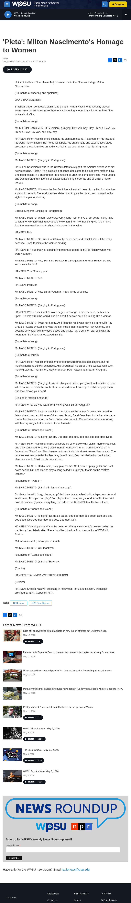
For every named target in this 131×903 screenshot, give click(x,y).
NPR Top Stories (40, 603)
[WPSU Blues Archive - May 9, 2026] (12, 733)
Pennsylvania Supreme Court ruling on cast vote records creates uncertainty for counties (68, 652)
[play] (8, 14)
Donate (119, 4)
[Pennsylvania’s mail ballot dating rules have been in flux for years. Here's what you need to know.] (12, 693)
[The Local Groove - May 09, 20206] (12, 754)
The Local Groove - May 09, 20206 (41, 750)
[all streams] (126, 14)
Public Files (106, 894)
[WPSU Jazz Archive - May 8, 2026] (12, 776)
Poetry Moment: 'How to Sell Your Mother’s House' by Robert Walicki (58, 707)
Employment (53, 894)
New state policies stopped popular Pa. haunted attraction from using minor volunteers (67, 670)
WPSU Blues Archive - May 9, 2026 (41, 728)
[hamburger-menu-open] (7, 4)
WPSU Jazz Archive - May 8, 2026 (41, 771)
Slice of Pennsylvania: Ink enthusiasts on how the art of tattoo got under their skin (65, 631)
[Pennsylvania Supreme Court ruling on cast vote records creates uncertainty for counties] (12, 657)
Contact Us (52, 900)
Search (77, 900)
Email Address (13, 845)
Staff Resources (81, 894)
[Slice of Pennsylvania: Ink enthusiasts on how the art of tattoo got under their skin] (12, 635)
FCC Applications (109, 900)
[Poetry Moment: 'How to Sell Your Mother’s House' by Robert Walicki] (12, 712)
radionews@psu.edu (76, 869)
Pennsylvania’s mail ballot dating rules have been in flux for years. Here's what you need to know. (73, 689)
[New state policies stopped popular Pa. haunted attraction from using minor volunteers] (12, 675)
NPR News (18, 603)
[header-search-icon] (105, 4)
